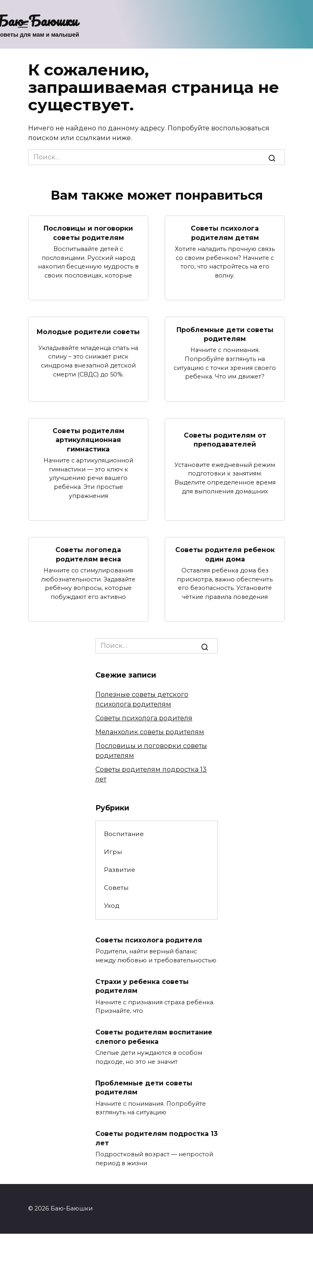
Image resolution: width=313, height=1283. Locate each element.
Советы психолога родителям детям (225, 232)
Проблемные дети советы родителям (224, 334)
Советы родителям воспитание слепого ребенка (153, 1036)
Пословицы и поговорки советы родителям (88, 232)
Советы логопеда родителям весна (88, 554)
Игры (113, 852)
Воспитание (124, 834)
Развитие (119, 870)
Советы (116, 887)
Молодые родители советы (88, 332)
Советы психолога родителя (143, 718)
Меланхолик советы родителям (149, 732)
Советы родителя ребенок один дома (225, 554)
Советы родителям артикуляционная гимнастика (88, 440)
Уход (111, 905)
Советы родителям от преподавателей (225, 439)
